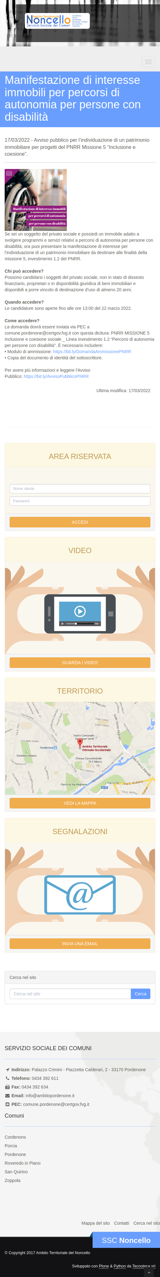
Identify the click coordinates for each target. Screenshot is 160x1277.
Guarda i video (80, 662)
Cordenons (15, 1137)
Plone (104, 1266)
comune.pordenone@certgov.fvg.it (56, 1104)
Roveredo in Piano (22, 1163)
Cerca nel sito (146, 1223)
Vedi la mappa (80, 803)
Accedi (80, 522)
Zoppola (13, 1180)
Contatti (121, 1223)
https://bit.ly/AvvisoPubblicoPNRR (56, 376)
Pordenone (15, 1154)
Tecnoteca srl (143, 1266)
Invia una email (80, 943)
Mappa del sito (95, 1223)
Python (120, 1266)
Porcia (11, 1145)
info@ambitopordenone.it (50, 1095)
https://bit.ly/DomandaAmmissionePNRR (92, 351)
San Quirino (16, 1171)
